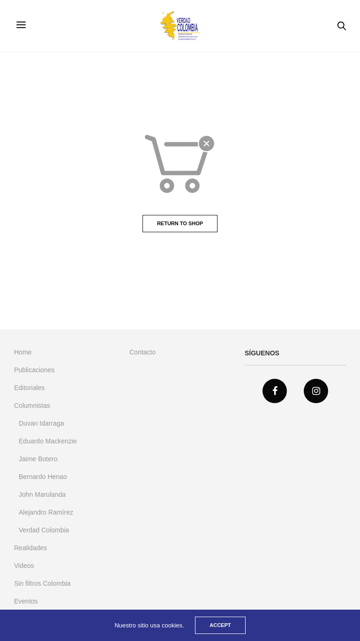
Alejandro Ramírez (46, 512)
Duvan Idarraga (41, 423)
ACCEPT (220, 625)
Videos (24, 565)
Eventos (26, 601)
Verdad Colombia (44, 530)
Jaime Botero (38, 459)
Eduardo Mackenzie (48, 441)
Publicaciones (34, 370)
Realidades (30, 548)
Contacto (142, 352)
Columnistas (32, 405)
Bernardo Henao (43, 476)
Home (22, 352)
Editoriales (29, 387)
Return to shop (180, 223)
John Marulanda (42, 494)
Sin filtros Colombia (42, 583)
